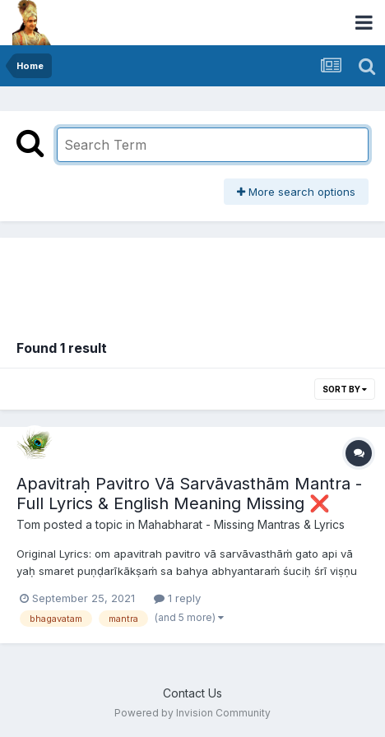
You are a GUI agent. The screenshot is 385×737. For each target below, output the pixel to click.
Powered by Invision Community (192, 713)
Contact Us (192, 693)
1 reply (177, 598)
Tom (28, 524)
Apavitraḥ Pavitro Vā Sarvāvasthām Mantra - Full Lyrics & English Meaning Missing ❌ (189, 493)
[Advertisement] (192, 279)
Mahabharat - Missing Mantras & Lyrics (241, 524)
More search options (296, 191)
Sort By (344, 389)
